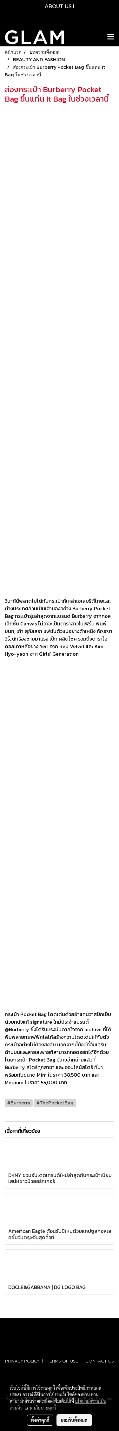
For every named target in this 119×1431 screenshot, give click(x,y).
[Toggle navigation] (111, 37)
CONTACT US (99, 1361)
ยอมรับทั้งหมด (74, 1420)
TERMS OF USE (62, 1361)
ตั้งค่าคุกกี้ (40, 1420)
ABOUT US (58, 6)
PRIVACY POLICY (22, 1361)
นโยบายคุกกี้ (45, 1407)
